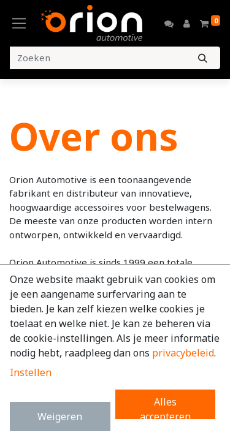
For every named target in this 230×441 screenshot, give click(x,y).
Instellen (31, 372)
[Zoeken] (202, 58)
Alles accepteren (165, 407)
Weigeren (59, 416)
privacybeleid (183, 353)
